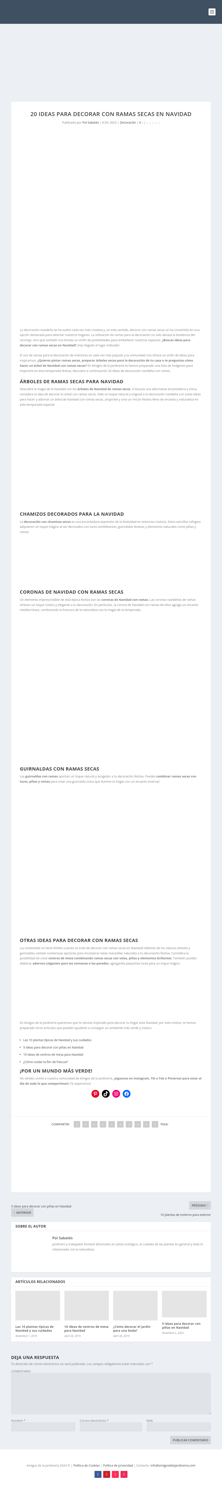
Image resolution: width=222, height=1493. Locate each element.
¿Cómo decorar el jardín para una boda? (131, 1329)
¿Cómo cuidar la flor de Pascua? (45, 1062)
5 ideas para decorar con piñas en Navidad (53, 1047)
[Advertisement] (111, 62)
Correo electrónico (94, 1421)
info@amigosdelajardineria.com (172, 1465)
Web (150, 1421)
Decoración (128, 122)
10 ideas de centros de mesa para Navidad (53, 1054)
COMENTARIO (21, 1371)
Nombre (18, 1421)
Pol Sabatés (90, 122)
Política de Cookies (86, 1465)
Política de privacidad (118, 1465)
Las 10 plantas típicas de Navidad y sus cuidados (57, 1040)
